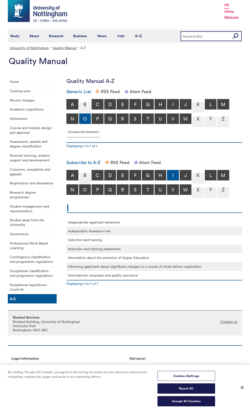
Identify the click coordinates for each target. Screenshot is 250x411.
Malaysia (231, 17)
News (101, 35)
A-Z (13, 298)
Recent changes (22, 100)
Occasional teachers (83, 131)
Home (14, 81)
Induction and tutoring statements (94, 248)
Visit (120, 35)
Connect (136, 366)
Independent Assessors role (89, 231)
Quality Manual (64, 47)
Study (15, 35)
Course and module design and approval (31, 130)
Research (56, 35)
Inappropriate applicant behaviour (94, 222)
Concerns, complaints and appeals (30, 171)
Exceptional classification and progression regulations (31, 273)
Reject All (186, 391)
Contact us (228, 321)
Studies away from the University (27, 222)
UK (226, 4)
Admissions (18, 118)
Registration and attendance (31, 183)
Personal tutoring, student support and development (30, 157)
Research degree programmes (23, 194)
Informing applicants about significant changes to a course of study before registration (134, 266)
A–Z (138, 35)
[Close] (242, 389)
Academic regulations (26, 109)
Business (80, 35)
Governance (19, 234)
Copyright (19, 366)
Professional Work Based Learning (29, 245)
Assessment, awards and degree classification (28, 143)
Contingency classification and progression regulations (31, 259)
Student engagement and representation (29, 208)
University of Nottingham (29, 47)
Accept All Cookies (186, 403)
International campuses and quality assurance (103, 275)
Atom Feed (140, 91)
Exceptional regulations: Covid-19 (28, 287)
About (34, 35)
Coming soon (20, 91)
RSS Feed (110, 91)
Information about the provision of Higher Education (108, 257)
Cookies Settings (186, 378)
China (229, 11)
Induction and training (85, 239)
